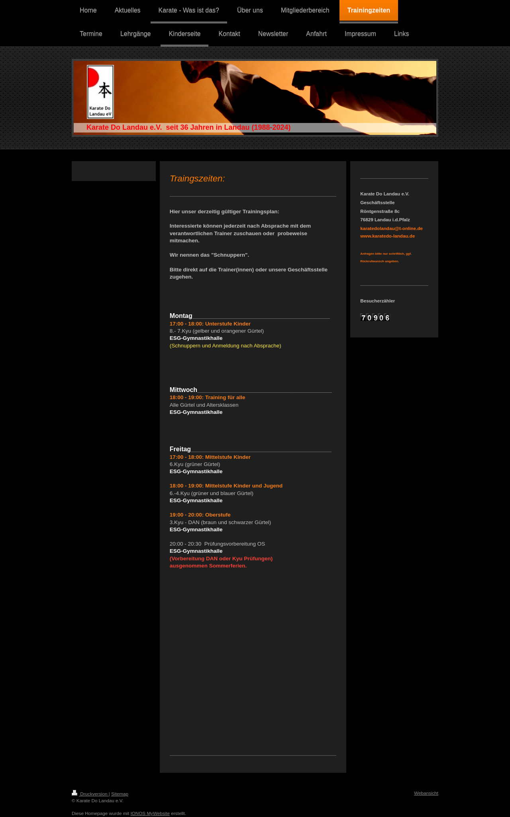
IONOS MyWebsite (150, 813)
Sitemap (119, 793)
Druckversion (90, 793)
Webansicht (426, 793)
